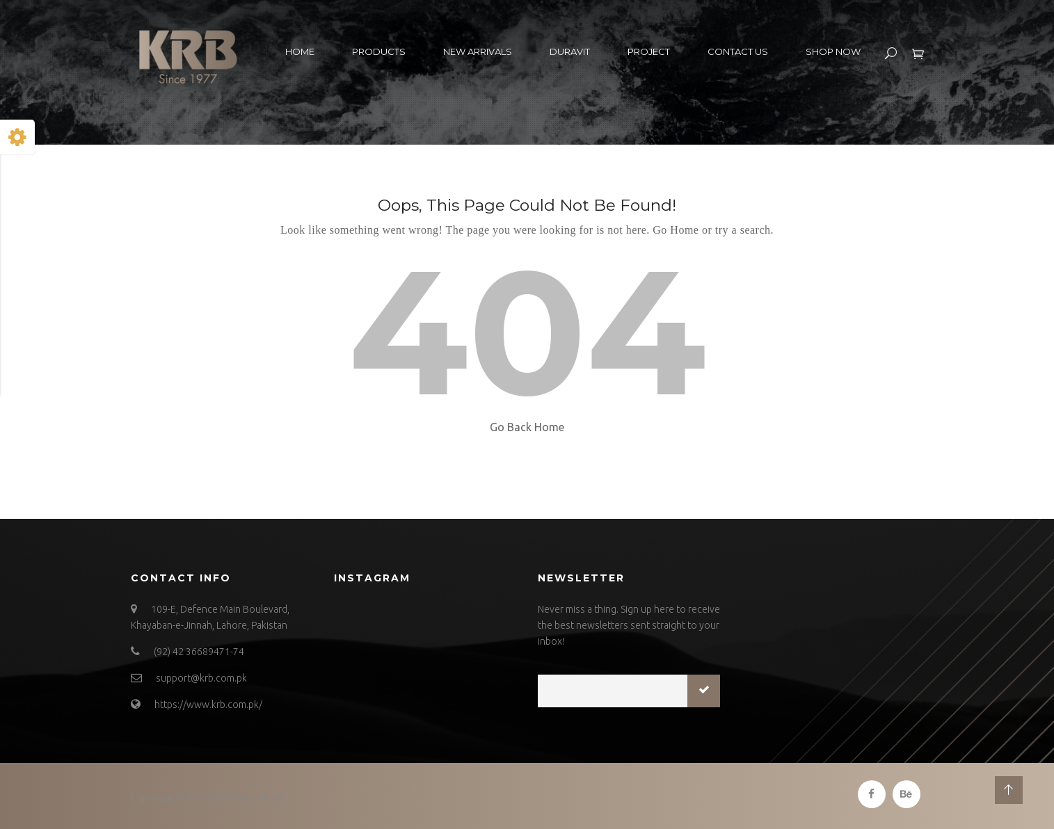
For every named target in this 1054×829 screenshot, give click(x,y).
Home (299, 51)
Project (649, 51)
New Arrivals (477, 51)
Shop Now (833, 51)
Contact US (738, 51)
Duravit (570, 51)
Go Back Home (527, 427)
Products (379, 51)
